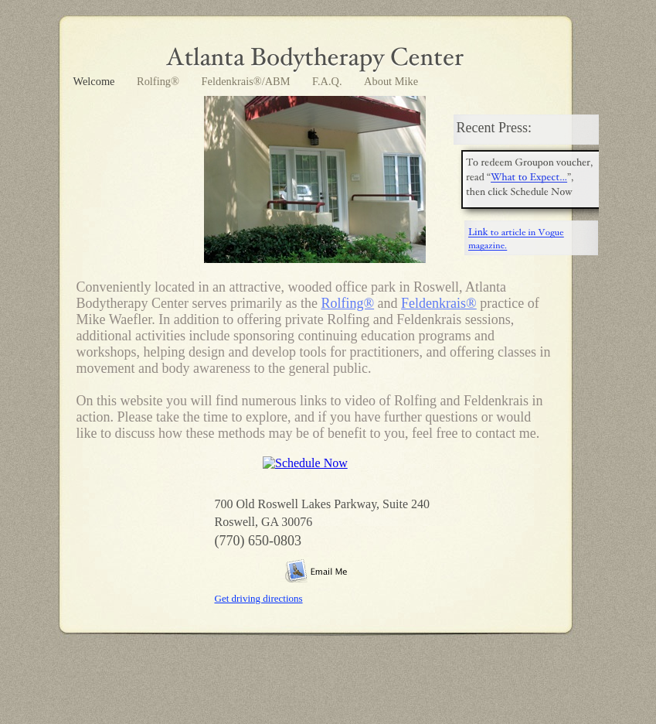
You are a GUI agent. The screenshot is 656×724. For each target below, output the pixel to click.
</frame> (311, 467)
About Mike (391, 81)
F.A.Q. (328, 81)
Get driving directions (259, 598)
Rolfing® (159, 81)
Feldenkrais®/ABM (247, 81)
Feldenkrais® (439, 303)
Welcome (95, 81)
